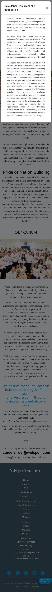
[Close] (47, 8)
